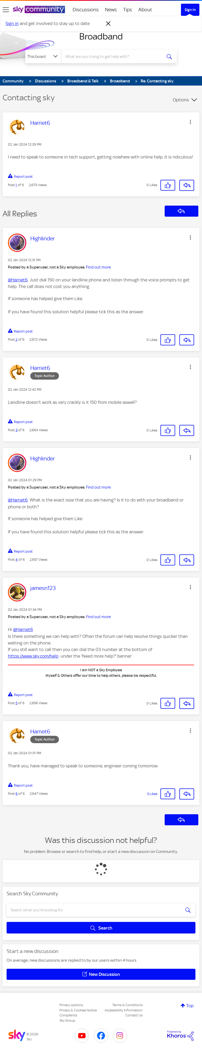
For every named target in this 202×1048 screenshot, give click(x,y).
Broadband (101, 36)
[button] (190, 122)
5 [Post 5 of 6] (16, 703)
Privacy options (71, 1005)
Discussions (86, 10)
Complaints (68, 1015)
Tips (127, 10)
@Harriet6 (18, 279)
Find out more (98, 267)
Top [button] (190, 1005)
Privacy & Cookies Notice (78, 1010)
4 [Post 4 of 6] (17, 560)
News (111, 10)
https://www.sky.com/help (33, 656)
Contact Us (134, 1015)
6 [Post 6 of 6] (17, 794)
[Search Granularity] (43, 56)
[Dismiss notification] (108, 23)
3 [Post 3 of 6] (16, 430)
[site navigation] (6, 9)
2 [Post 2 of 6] (16, 339)
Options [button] (181, 99)
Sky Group (67, 1020)
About (145, 10)
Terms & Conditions (127, 1005)
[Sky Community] (39, 9)
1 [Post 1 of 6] (16, 185)
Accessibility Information (124, 1010)
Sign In (190, 9)
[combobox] (113, 56)
